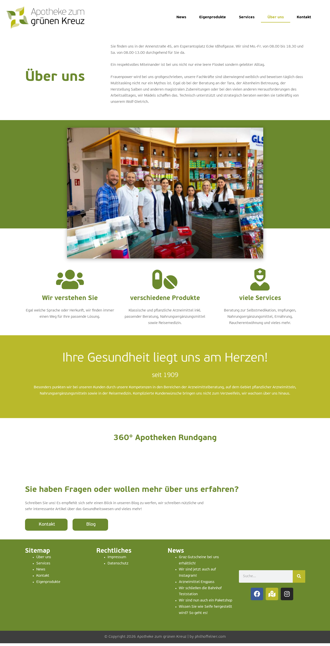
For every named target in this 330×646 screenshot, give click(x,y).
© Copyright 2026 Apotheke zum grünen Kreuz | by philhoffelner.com (165, 639)
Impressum (117, 560)
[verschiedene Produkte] (164, 280)
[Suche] (299, 579)
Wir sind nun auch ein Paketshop (205, 603)
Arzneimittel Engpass (196, 585)
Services (246, 17)
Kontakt (304, 17)
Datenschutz (118, 566)
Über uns (275, 17)
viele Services (260, 301)
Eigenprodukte (212, 17)
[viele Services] (259, 280)
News (181, 17)
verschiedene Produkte (165, 301)
